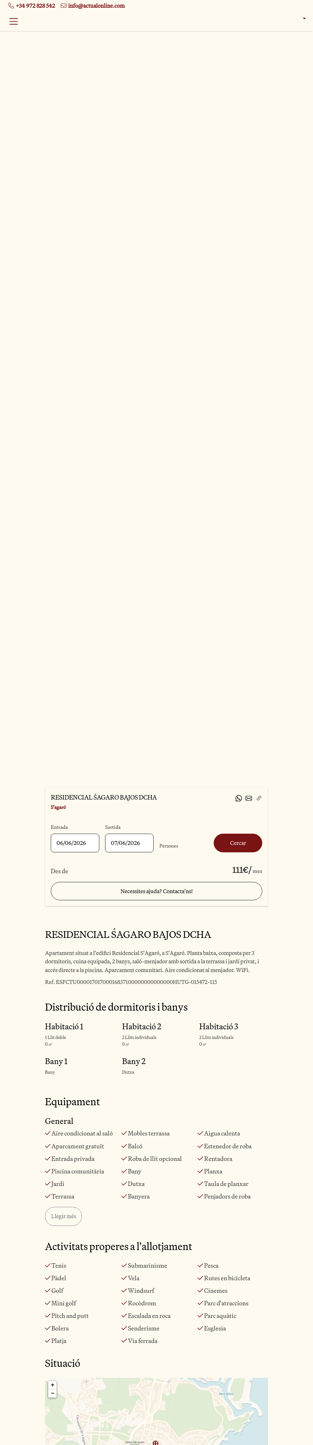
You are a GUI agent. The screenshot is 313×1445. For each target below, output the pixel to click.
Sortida (113, 827)
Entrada (59, 827)
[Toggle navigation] (13, 21)
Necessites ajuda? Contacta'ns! (157, 891)
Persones (168, 845)
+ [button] (52, 1385)
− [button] (52, 1393)
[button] (300, 18)
